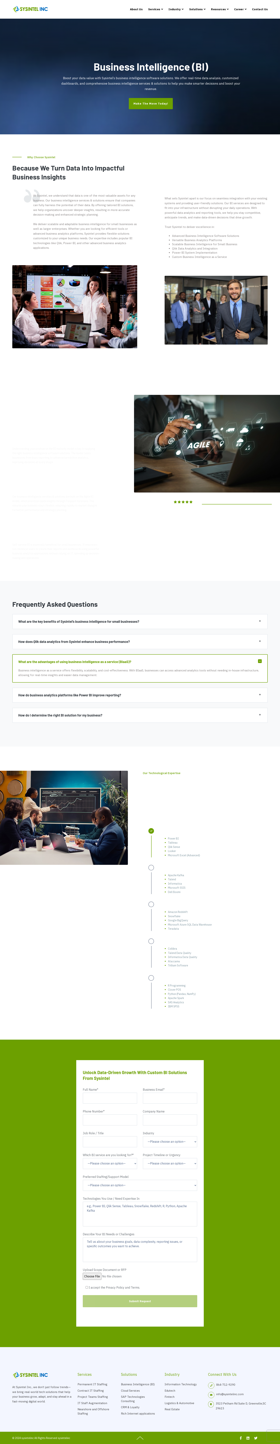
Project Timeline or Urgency (170, 1161)
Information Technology (181, 1384)
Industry (170, 1139)
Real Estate (172, 1409)
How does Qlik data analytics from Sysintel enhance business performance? (74, 642)
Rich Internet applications (138, 1413)
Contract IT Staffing (91, 1390)
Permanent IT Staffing (92, 1384)
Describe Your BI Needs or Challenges (140, 1247)
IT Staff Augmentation (92, 1403)
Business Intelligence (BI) (138, 1384)
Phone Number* (110, 1118)
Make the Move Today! (150, 103)
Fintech (169, 1397)
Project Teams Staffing (93, 1397)
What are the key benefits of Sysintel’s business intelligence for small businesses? (78, 621)
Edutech (170, 1390)
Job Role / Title (110, 1139)
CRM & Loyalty (130, 1407)
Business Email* (170, 1096)
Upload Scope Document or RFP (114, 1273)
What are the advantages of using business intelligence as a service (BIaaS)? (74, 662)
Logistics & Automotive (179, 1403)
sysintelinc (64, 1438)
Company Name (170, 1118)
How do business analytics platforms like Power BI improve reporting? (69, 695)
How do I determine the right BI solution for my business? (60, 715)
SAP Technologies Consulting (133, 1399)
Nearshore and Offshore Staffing (93, 1411)
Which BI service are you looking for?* (110, 1161)
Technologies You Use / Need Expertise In (140, 1212)
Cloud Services (130, 1390)
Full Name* (110, 1096)
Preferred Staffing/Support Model (140, 1183)
